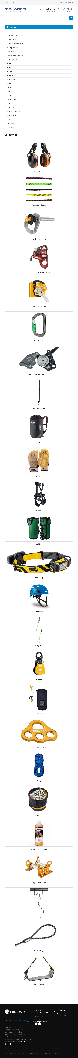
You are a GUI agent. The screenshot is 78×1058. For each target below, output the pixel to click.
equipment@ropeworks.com (42, 1021)
